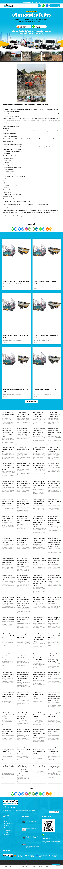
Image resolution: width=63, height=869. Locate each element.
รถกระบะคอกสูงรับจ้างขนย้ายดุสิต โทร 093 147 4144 (54, 620)
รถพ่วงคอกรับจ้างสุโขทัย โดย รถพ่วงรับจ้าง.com (38, 620)
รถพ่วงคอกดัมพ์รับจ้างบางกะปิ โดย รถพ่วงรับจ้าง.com (31, 829)
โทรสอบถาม (23, 26)
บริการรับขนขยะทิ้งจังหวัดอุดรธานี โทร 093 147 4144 (38, 599)
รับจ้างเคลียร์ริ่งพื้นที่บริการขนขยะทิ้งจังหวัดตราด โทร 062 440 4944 (23, 562)
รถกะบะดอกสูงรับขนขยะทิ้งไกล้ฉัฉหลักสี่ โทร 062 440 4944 (54, 768)
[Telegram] (43, 229)
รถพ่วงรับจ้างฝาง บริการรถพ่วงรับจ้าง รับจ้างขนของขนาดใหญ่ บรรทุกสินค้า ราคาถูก (7, 432)
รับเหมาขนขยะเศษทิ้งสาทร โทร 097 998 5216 (8, 449)
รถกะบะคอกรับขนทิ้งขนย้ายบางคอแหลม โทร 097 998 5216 (54, 750)
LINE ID (38, 26)
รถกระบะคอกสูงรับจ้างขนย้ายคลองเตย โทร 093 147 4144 (54, 715)
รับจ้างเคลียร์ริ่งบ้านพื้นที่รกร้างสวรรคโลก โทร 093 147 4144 (8, 695)
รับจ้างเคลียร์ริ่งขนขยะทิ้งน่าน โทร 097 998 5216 (8, 656)
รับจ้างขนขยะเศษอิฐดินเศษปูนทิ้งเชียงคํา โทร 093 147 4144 (54, 484)
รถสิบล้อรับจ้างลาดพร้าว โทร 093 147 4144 (54, 502)
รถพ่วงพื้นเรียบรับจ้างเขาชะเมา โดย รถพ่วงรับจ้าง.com (8, 484)
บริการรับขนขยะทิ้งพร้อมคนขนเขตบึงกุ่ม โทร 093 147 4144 (8, 502)
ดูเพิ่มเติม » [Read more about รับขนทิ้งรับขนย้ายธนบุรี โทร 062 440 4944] (5, 286)
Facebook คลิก (43, 855)
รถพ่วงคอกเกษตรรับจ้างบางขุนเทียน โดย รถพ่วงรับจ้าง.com (23, 430)
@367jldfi (38, 27)
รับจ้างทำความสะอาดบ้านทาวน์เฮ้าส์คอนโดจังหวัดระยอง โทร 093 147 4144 (39, 676)
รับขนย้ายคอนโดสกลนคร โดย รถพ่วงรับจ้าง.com (54, 449)
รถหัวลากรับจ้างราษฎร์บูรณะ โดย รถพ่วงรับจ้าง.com (23, 414)
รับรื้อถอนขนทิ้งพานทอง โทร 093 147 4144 (8, 636)
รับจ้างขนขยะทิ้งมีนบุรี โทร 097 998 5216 (39, 767)
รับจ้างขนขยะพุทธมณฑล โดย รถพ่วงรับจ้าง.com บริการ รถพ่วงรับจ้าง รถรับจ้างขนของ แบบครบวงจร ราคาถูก (39, 521)
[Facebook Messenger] (19, 229)
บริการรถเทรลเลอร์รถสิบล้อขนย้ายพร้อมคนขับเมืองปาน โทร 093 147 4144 (39, 751)
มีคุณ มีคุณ (41, 856)
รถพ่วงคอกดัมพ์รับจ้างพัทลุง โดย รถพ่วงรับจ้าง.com (23, 541)
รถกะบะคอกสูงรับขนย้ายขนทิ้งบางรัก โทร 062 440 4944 (23, 656)
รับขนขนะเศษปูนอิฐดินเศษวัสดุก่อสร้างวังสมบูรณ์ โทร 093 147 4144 (39, 484)
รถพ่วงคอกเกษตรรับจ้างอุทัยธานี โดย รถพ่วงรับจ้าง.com (23, 484)
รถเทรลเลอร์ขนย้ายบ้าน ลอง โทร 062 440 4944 (8, 414)
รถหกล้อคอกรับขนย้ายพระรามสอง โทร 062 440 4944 (8, 768)
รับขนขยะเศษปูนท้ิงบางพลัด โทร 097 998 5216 (8, 577)
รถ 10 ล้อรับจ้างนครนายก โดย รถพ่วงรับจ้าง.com (39, 695)
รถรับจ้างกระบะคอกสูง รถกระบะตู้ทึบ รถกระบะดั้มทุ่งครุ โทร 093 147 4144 (39, 431)
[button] (31, 401)
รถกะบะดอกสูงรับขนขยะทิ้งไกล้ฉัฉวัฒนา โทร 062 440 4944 (32, 820)
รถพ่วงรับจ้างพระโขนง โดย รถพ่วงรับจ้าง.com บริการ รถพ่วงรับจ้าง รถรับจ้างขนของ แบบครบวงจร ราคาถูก (54, 542)
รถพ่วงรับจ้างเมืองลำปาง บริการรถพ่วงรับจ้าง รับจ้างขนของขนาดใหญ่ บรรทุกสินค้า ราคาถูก (54, 658)
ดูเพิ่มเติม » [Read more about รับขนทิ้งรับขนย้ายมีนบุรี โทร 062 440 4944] (36, 396)
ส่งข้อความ (54, 855)
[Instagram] (26, 229)
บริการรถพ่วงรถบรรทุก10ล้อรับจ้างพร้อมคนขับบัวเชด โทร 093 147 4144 (32, 846)
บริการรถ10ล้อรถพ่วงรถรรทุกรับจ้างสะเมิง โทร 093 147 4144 (38, 414)
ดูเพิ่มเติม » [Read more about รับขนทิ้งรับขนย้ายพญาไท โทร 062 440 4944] (36, 288)
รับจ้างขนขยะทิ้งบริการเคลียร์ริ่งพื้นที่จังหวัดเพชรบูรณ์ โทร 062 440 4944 (23, 503)
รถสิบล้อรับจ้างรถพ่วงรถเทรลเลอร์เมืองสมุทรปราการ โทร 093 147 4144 (8, 466)
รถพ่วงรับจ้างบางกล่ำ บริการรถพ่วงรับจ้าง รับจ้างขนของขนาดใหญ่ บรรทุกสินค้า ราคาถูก (23, 676)
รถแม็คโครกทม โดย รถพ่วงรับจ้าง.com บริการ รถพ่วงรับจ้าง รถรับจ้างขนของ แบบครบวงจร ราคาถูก (54, 697)
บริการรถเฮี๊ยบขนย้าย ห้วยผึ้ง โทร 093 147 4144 (54, 732)
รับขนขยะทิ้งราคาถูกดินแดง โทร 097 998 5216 (23, 620)
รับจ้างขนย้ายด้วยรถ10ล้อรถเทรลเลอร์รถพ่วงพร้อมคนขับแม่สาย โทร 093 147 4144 (39, 657)
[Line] (12, 229)
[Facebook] (15, 229)
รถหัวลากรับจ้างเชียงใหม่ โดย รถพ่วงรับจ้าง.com (7, 732)
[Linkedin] (36, 229)
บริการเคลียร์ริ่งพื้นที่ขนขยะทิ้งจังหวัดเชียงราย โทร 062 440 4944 (39, 733)
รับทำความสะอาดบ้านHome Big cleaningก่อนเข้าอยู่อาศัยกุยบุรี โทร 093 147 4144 (54, 520)
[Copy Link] (50, 229)
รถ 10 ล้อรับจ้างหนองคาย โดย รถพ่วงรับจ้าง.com (8, 541)
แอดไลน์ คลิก (31, 855)
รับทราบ (57, 866)
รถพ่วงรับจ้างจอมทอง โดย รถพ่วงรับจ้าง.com (8, 619)
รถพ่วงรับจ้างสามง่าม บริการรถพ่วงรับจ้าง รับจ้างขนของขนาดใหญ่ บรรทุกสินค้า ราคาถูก (39, 638)
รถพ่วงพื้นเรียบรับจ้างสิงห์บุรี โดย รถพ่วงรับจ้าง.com (54, 561)
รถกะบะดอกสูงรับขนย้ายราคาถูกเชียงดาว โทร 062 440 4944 (32, 837)
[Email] (33, 229)
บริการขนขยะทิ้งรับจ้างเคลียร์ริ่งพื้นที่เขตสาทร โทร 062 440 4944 (23, 519)
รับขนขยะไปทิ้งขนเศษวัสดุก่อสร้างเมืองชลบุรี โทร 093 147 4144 (39, 541)
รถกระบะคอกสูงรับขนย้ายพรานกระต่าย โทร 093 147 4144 (23, 636)
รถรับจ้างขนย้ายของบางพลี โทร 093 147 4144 (54, 675)
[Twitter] (22, 229)
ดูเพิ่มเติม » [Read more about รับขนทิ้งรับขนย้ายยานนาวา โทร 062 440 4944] (36, 342)
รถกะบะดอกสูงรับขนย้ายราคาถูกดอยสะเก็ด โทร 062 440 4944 (23, 577)
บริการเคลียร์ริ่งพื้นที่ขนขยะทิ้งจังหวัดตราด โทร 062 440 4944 (39, 465)
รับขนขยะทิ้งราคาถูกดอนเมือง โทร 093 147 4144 (23, 732)
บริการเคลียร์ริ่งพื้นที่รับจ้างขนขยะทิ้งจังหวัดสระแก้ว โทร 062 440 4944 (23, 716)
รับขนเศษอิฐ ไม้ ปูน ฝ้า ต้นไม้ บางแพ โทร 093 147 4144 (54, 577)
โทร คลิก (19, 855)
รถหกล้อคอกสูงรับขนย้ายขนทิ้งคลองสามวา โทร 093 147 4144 (8, 561)
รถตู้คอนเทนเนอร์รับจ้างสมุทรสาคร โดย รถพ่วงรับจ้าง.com (54, 414)
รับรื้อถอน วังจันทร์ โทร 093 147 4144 (53, 464)
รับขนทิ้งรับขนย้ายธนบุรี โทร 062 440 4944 (16, 281)
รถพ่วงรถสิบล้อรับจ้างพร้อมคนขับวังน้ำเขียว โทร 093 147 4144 (8, 599)
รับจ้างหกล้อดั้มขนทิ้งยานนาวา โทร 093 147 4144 (23, 750)
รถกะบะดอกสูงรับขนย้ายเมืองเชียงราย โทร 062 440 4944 (8, 675)
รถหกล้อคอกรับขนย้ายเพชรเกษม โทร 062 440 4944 (54, 599)
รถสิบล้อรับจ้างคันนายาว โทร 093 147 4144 (23, 449)
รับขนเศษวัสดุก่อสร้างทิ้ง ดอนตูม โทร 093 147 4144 (39, 449)
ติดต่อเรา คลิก (56, 5)
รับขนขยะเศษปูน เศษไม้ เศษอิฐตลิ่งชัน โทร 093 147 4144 (8, 750)
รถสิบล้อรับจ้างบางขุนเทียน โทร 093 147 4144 (8, 715)
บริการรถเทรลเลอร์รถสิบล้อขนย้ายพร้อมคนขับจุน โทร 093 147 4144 (23, 696)
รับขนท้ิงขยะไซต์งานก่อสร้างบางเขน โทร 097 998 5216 (8, 518)
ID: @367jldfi (31, 856)
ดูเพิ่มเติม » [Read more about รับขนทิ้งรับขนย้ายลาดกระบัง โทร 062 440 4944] (5, 396)
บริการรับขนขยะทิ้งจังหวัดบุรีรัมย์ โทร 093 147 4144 (39, 561)
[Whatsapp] (40, 229)
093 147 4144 (56, 6)
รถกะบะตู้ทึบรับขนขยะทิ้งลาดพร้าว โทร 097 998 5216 (39, 715)
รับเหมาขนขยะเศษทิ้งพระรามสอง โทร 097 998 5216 (54, 636)
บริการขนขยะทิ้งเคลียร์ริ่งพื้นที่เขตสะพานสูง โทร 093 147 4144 (54, 431)
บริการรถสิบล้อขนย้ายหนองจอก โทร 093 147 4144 (23, 465)
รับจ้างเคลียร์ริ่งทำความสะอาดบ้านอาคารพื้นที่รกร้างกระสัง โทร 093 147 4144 (22, 770)
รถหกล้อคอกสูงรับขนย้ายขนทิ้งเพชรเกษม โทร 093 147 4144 (39, 502)
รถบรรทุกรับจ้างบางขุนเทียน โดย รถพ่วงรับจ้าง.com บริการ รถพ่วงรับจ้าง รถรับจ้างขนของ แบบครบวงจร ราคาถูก (39, 580)
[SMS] (29, 229)
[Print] (47, 229)
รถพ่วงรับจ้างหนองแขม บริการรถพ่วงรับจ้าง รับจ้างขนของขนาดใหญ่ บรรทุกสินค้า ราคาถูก (23, 601)
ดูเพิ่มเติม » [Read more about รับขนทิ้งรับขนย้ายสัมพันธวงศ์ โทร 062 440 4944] (5, 342)
